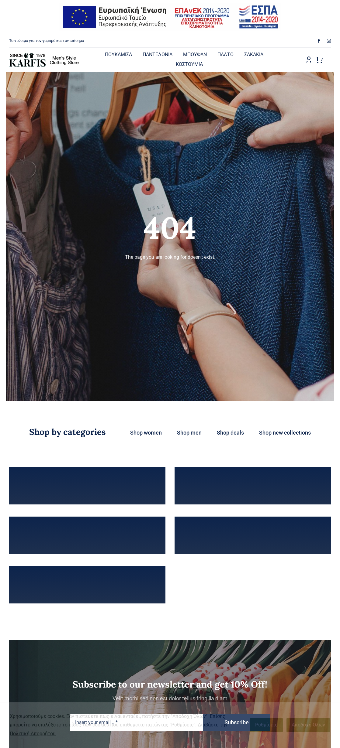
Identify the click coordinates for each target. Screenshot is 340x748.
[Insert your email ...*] (136, 722)
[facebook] (319, 41)
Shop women (146, 432)
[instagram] (329, 41)
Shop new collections (285, 432)
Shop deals (230, 432)
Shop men (189, 432)
